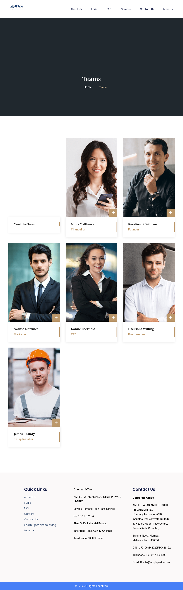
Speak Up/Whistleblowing (40, 525)
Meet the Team (25, 224)
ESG (109, 9)
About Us (76, 9)
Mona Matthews (82, 224)
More (168, 9)
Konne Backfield (83, 329)
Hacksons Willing (141, 329)
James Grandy (24, 434)
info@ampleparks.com (156, 562)
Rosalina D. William (142, 224)
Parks (94, 9)
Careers (126, 9)
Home (88, 87)
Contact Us (147, 9)
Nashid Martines (26, 329)
